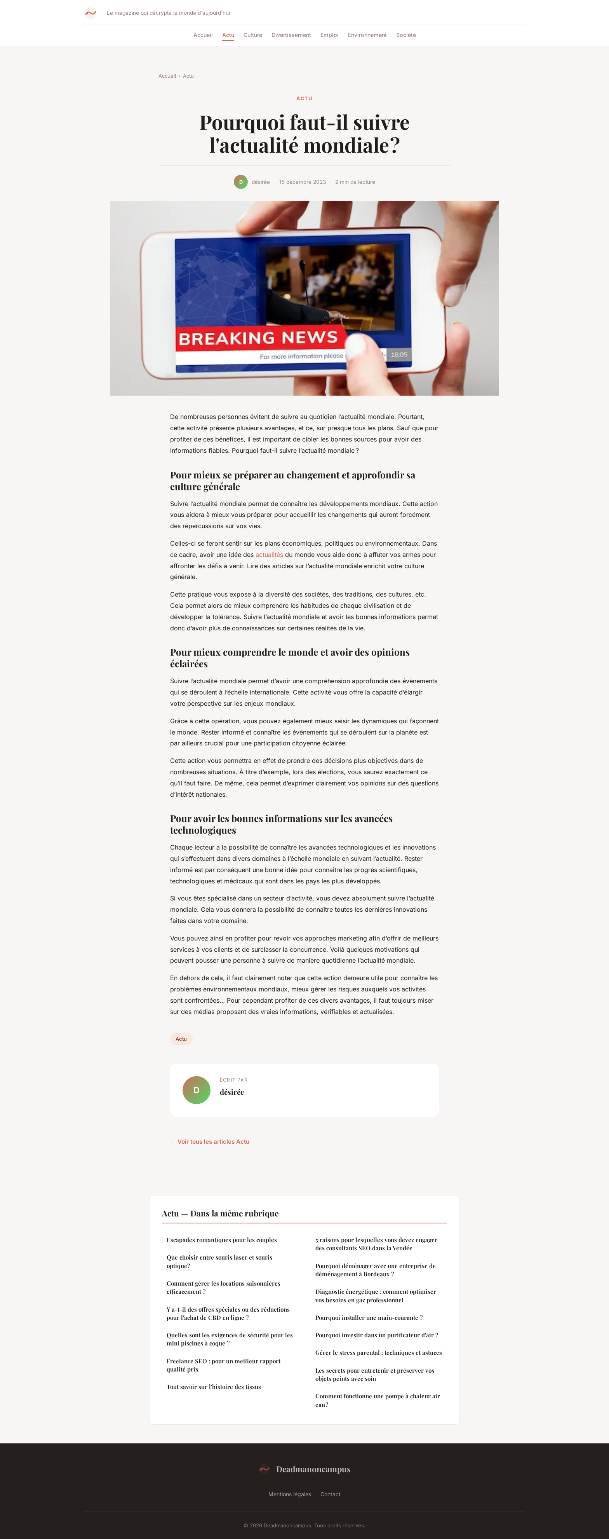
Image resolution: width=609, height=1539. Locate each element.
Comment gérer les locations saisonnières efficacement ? (223, 1287)
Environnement (367, 34)
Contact (330, 1494)
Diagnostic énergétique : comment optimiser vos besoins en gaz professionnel (375, 1295)
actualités (269, 554)
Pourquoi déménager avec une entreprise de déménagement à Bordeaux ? (375, 1270)
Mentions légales (289, 1494)
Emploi (329, 34)
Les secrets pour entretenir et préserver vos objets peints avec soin (374, 1374)
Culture (253, 34)
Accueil (203, 34)
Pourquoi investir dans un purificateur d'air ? (376, 1335)
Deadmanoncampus (304, 1469)
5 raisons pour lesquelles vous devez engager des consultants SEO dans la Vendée (376, 1244)
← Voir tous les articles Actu (209, 1141)
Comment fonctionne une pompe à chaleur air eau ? (377, 1400)
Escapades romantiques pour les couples (222, 1240)
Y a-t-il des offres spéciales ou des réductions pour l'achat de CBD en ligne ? (228, 1313)
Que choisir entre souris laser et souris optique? (219, 1261)
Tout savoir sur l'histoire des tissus (214, 1387)
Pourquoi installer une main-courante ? (369, 1317)
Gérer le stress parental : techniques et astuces (378, 1352)
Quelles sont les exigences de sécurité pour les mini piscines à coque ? (230, 1339)
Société (406, 34)
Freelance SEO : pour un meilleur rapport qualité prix (223, 1365)
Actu (228, 34)
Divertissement (291, 34)
